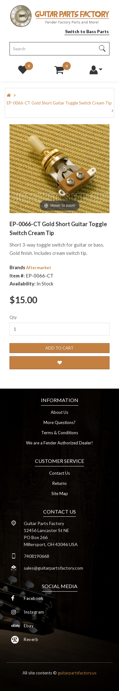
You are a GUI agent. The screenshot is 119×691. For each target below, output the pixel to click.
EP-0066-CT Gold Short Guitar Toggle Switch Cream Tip (59, 102)
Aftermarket (38, 267)
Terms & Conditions (59, 432)
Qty (13, 317)
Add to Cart (59, 347)
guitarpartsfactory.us (77, 672)
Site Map (59, 493)
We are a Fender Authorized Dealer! (59, 442)
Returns (59, 483)
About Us (59, 412)
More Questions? (59, 422)
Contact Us (59, 473)
